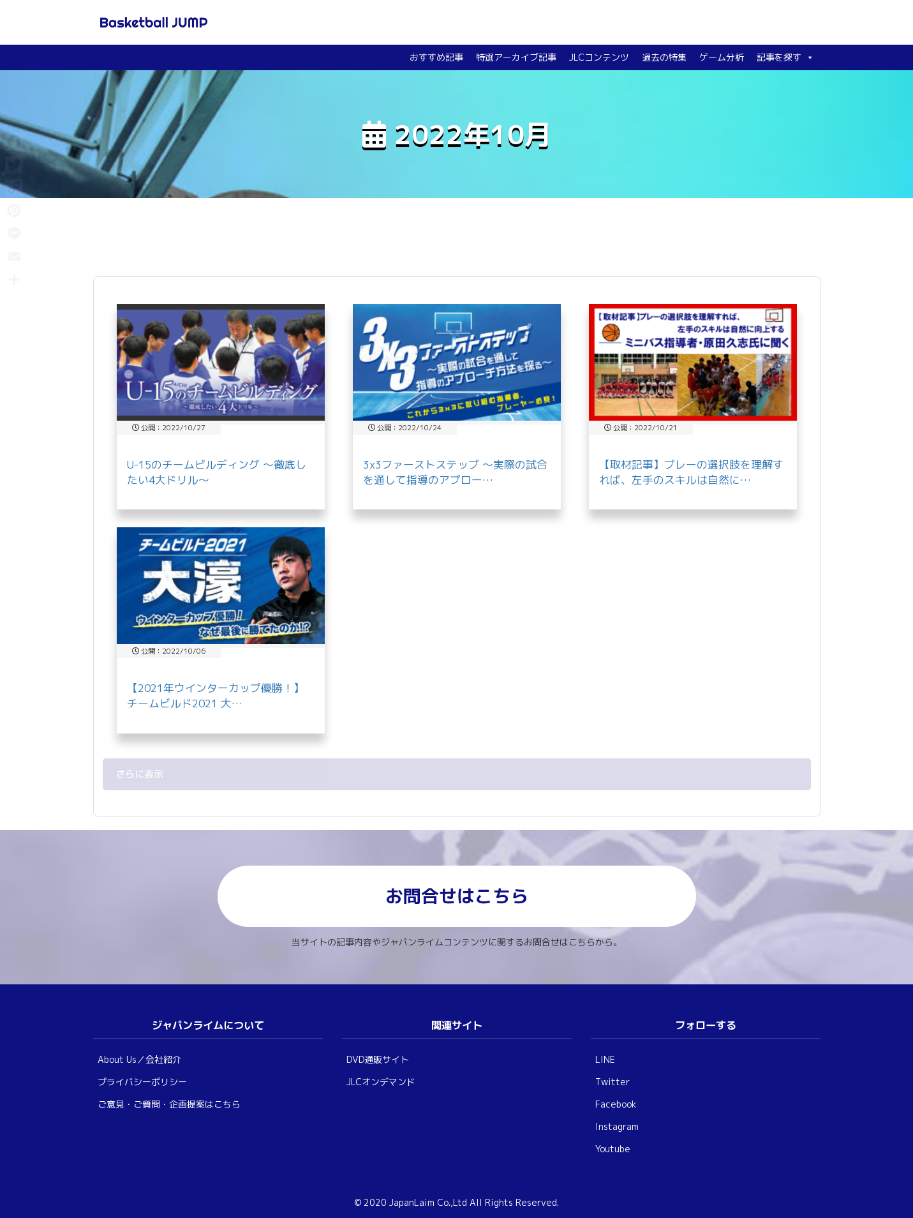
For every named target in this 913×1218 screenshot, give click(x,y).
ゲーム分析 (721, 57)
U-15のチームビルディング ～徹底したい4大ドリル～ (216, 472)
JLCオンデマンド (380, 1082)
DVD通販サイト (377, 1059)
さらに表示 (139, 774)
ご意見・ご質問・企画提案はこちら (169, 1104)
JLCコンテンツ (599, 57)
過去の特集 (664, 57)
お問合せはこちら (456, 895)
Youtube (612, 1149)
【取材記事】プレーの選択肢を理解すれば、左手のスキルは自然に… (691, 472)
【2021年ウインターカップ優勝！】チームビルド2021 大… (215, 695)
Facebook (616, 1104)
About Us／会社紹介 (139, 1059)
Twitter (612, 1082)
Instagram (617, 1126)
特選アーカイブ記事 (516, 57)
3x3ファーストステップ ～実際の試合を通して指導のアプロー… (455, 472)
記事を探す (785, 57)
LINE (605, 1059)
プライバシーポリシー (142, 1082)
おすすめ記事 (436, 57)
